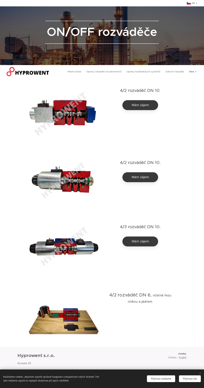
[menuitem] (76, 72)
